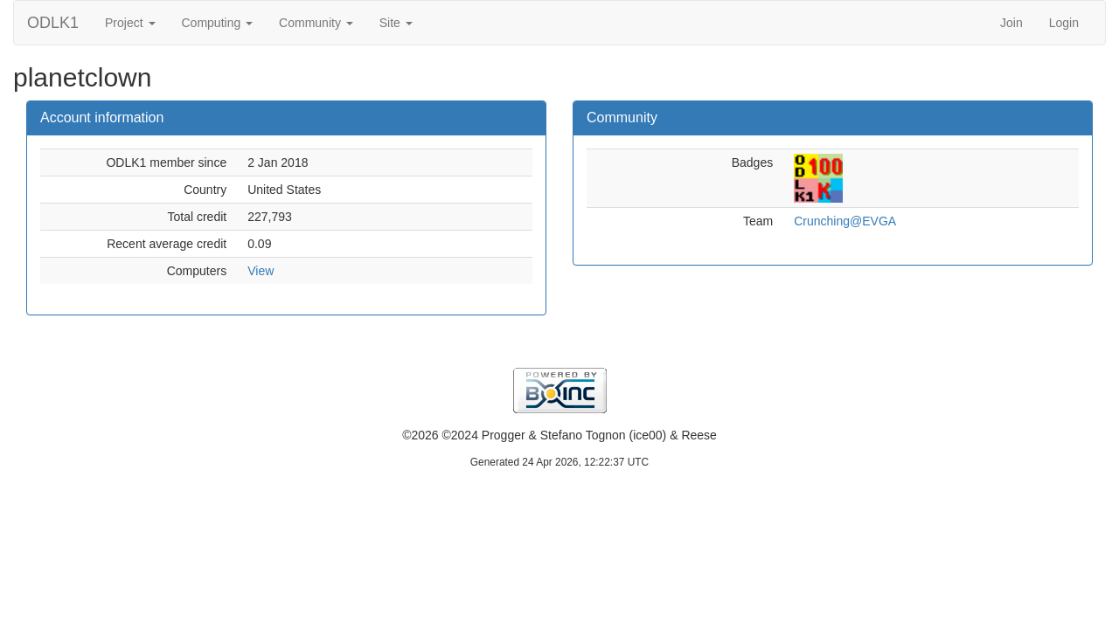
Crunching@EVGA (845, 221)
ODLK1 (53, 22)
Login (1064, 23)
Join (1011, 23)
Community (316, 23)
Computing (218, 23)
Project (130, 23)
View (260, 271)
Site (396, 23)
